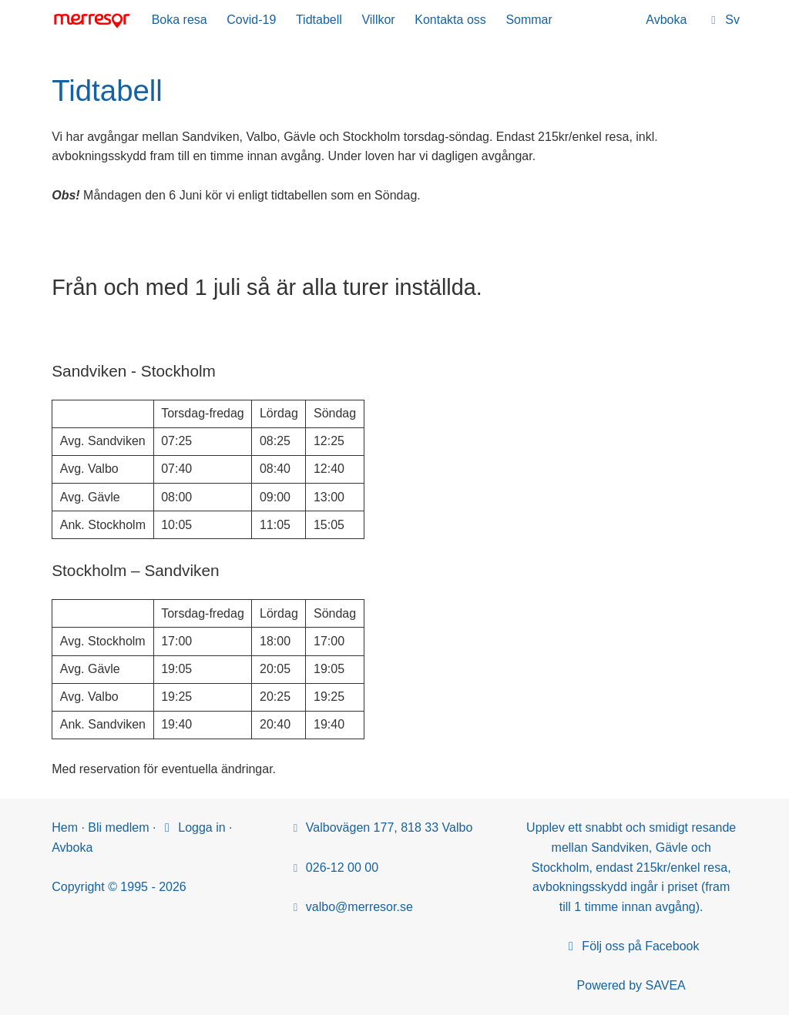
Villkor (377, 19)
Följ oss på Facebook (631, 946)
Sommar (528, 19)
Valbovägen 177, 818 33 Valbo (389, 827)
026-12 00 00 (342, 867)
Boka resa (179, 19)
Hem (65, 827)
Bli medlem (118, 827)
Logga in (192, 827)
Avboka (666, 19)
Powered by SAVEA (631, 985)
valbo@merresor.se (359, 906)
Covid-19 (251, 19)
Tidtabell (319, 19)
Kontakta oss (450, 19)
